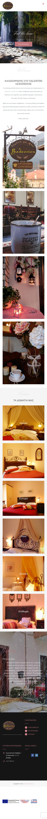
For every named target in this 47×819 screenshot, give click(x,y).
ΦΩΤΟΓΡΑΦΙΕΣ (33, 731)
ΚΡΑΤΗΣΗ (31, 734)
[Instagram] (36, 755)
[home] (9, 721)
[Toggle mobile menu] (43, 4)
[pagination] (19, 694)
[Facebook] (32, 755)
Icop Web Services (29, 784)
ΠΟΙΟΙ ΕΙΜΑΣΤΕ (33, 728)
